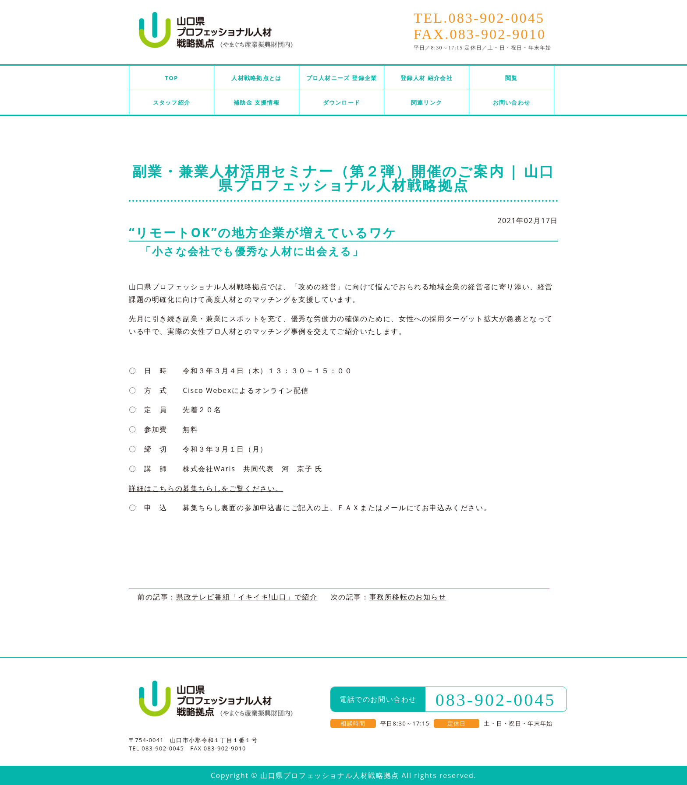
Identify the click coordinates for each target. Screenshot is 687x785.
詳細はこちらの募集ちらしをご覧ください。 (206, 488)
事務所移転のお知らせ (407, 597)
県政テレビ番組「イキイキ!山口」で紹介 (247, 597)
